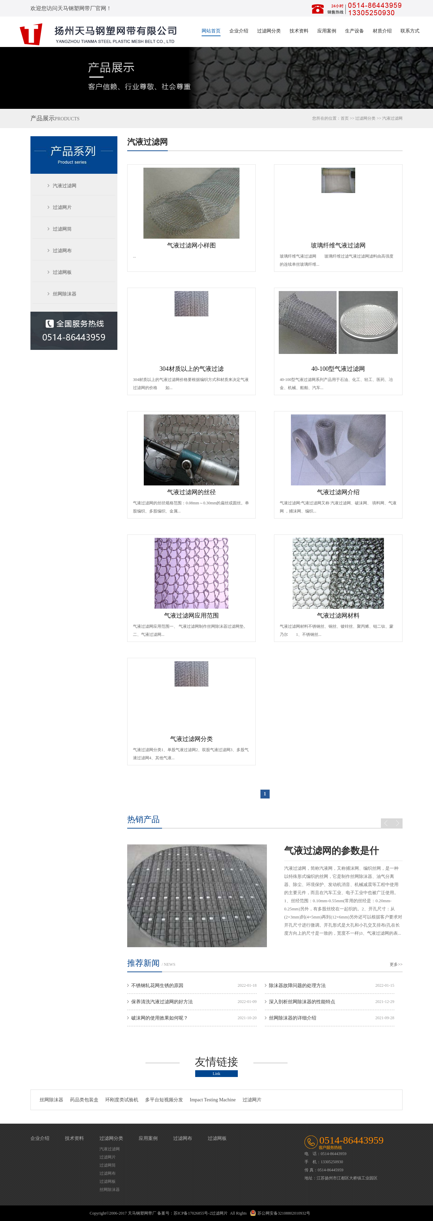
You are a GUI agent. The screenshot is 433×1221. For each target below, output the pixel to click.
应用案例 (326, 30)
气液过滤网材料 (338, 615)
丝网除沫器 (64, 293)
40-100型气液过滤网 (338, 368)
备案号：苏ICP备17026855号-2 (184, 1213)
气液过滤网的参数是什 (331, 850)
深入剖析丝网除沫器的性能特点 (302, 1001)
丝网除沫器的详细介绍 (292, 1018)
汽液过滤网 (392, 118)
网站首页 (211, 30)
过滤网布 (62, 250)
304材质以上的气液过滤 (192, 368)
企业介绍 (238, 30)
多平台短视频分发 (164, 1099)
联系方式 (410, 30)
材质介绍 (382, 30)
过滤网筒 (62, 229)
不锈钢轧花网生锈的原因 (157, 985)
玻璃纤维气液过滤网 (338, 245)
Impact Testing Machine (213, 1099)
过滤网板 (62, 272)
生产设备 (354, 30)
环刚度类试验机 (121, 1099)
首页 (345, 118)
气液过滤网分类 (191, 739)
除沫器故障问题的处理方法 (297, 985)
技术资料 (299, 30)
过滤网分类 (269, 30)
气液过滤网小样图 (191, 245)
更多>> (396, 964)
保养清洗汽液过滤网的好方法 (162, 1001)
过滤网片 (62, 207)
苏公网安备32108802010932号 (283, 1213)
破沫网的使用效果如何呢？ (159, 1018)
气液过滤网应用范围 (191, 615)
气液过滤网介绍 (338, 492)
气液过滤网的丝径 (191, 492)
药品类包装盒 (84, 1099)
